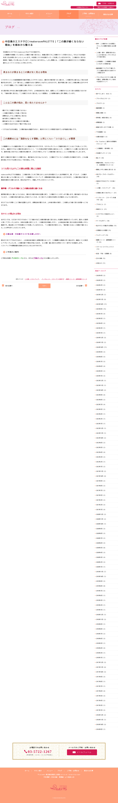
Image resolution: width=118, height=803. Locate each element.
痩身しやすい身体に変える (104, 169)
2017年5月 (99, 696)
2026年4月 (99, 275)
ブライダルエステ (101, 98)
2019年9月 (99, 581)
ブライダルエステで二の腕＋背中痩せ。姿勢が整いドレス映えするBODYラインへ (106, 79)
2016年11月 (99, 720)
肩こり (98, 158)
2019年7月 (99, 591)
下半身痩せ (99, 132)
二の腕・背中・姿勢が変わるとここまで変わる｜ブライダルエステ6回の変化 (106, 55)
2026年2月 (99, 285)
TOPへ (44, 286)
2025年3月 (99, 328)
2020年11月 (99, 519)
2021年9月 (99, 481)
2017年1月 (99, 710)
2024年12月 (99, 338)
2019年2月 (99, 605)
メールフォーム (84, 752)
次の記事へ (80, 286)
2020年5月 (99, 548)
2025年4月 (99, 323)
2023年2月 (99, 419)
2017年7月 (99, 686)
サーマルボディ (101, 221)
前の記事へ (9, 286)
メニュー (50, 770)
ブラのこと (99, 204)
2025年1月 (99, 333)
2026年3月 (99, 280)
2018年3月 (99, 653)
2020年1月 (99, 567)
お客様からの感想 (101, 230)
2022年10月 (99, 438)
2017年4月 (99, 700)
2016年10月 (99, 724)
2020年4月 (99, 552)
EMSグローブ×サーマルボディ (105, 174)
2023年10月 (99, 390)
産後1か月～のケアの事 (103, 127)
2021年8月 (99, 486)
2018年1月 (99, 657)
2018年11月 (99, 619)
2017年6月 (99, 691)
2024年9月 (99, 352)
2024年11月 (99, 342)
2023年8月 (99, 400)
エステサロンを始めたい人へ (105, 214)
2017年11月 (99, 667)
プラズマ (99, 103)
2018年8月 (99, 629)
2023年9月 (99, 395)
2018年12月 (99, 615)
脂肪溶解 (99, 108)
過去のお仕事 (88, 770)
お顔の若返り (100, 137)
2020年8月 (99, 533)
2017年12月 (99, 662)
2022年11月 (99, 433)
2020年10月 (99, 524)
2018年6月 (99, 638)
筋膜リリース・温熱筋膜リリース (76, 279)
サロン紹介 (38, 770)
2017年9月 (99, 677)
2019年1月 (99, 610)
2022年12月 (99, 428)
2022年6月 (99, 443)
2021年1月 (99, 509)
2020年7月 (99, 538)
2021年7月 (99, 490)
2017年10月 (99, 672)
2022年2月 (99, 462)
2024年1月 (99, 376)
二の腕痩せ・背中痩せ (103, 148)
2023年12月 (99, 380)
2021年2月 (99, 505)
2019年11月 (99, 572)
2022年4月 (99, 452)
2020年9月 (99, 529)
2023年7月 (99, 404)
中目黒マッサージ (101, 153)
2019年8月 (99, 586)
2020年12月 (99, 514)
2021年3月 (99, 500)
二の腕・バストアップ (32, 279)
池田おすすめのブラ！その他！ (106, 181)
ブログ (60, 770)
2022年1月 (99, 466)
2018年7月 (99, 634)
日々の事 (99, 258)
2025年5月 (99, 318)
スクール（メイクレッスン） (105, 247)
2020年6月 (99, 543)
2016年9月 (99, 729)
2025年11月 (99, 299)
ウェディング (100, 235)
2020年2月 (99, 562)
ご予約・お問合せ (106, 4)
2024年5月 (99, 371)
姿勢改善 (99, 122)
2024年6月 (99, 366)
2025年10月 (99, 304)
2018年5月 (99, 643)
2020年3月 (99, 557)
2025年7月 (99, 314)
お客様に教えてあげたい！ (104, 193)
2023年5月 (99, 409)
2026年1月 (99, 290)
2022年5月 (99, 447)
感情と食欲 (99, 113)
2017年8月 (99, 681)
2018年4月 (99, 648)
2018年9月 (99, 624)
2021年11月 (99, 471)
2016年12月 (99, 715)
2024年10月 (99, 347)
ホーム (27, 770)
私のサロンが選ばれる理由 (104, 226)
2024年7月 (99, 361)
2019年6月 (99, 595)
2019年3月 (99, 600)
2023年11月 (99, 385)
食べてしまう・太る (102, 94)
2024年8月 (99, 357)
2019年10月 (99, 576)
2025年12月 (99, 295)
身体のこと (99, 209)
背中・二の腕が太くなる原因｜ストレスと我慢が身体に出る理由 (106, 46)
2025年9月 (99, 309)
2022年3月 (99, 457)
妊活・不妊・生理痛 (102, 253)
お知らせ (99, 263)
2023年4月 (99, 414)
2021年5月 (99, 495)
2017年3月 (99, 705)
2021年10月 (99, 476)
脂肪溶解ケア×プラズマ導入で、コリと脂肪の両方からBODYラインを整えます (106, 70)
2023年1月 (99, 424)
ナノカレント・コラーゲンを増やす (53, 279)
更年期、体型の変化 (102, 118)
